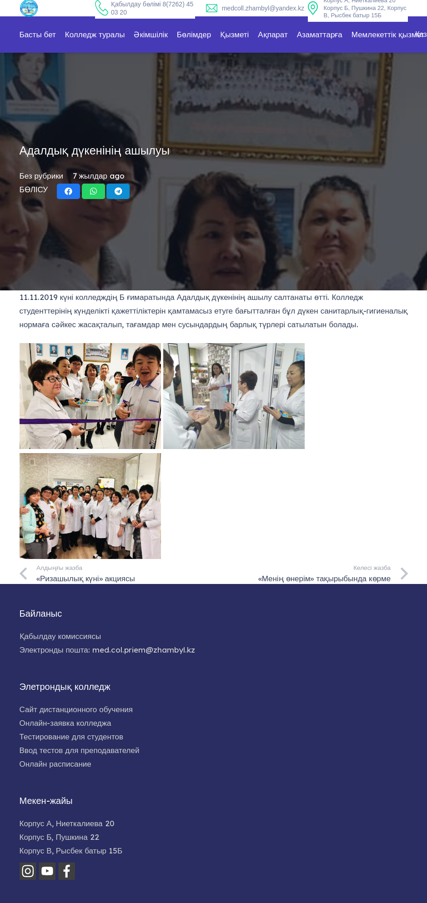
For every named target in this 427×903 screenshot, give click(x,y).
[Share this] (68, 191)
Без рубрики (42, 175)
